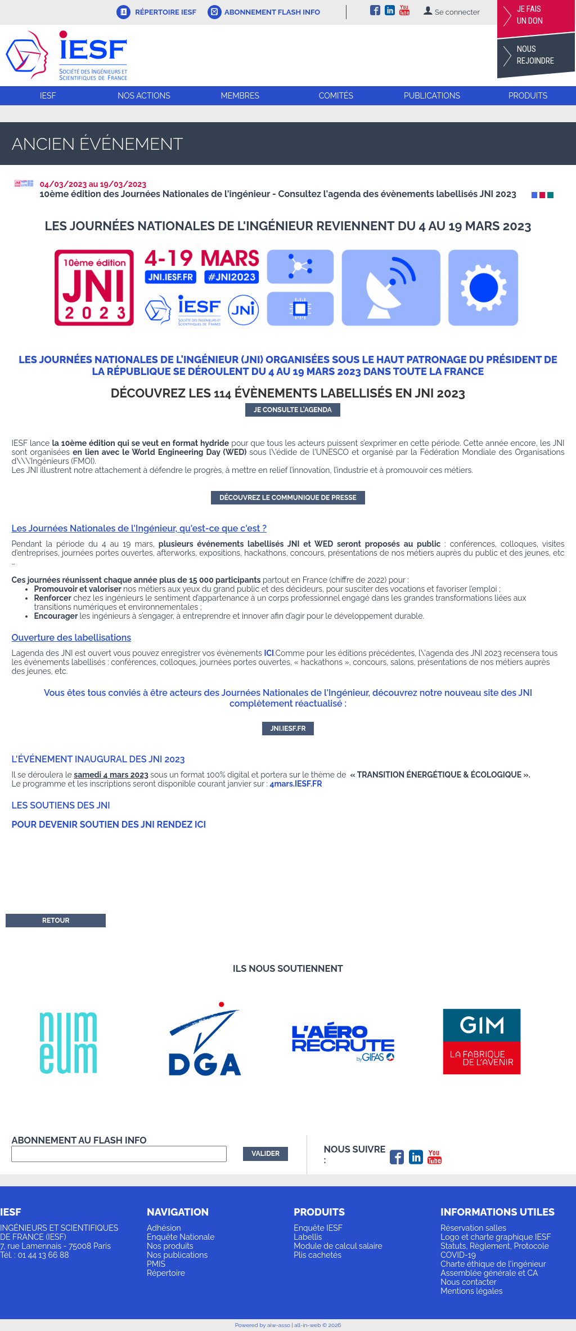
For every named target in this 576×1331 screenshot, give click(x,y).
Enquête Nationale (180, 1236)
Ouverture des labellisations (71, 637)
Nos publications (177, 1254)
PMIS (156, 1264)
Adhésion (164, 1227)
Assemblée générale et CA (489, 1273)
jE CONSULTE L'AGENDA (293, 410)
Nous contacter (468, 1282)
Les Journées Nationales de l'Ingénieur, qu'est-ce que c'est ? (139, 528)
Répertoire (166, 1273)
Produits (527, 95)
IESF (48, 95)
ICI (269, 653)
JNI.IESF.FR (288, 729)
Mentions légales (471, 1291)
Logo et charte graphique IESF (495, 1236)
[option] (80, 1042)
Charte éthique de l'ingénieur (493, 1264)
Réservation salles (473, 1227)
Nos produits (170, 1245)
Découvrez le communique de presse (288, 498)
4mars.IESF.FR (295, 783)
